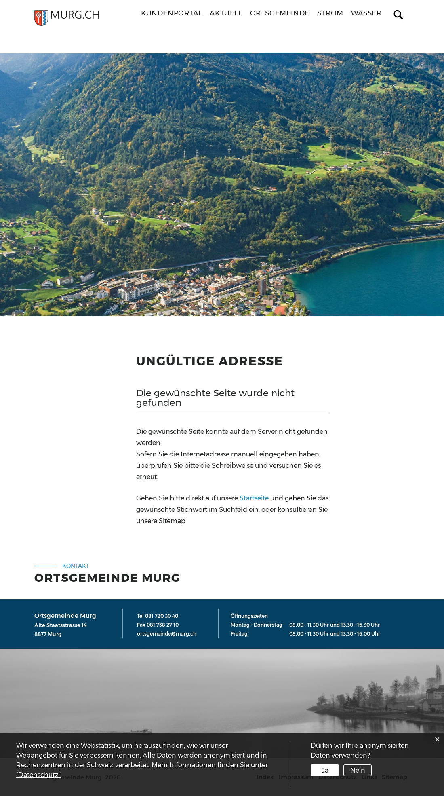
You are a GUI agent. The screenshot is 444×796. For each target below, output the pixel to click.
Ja (325, 770)
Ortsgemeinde (279, 13)
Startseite (254, 498)
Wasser (366, 13)
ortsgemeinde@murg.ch (166, 634)
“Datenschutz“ (38, 775)
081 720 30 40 (161, 616)
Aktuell (226, 13)
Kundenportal (171, 13)
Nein (357, 770)
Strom (330, 13)
